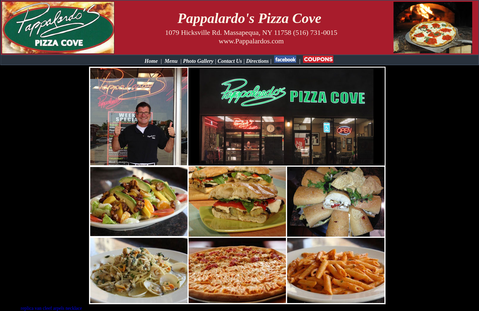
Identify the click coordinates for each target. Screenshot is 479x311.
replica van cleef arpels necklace (51, 308)
